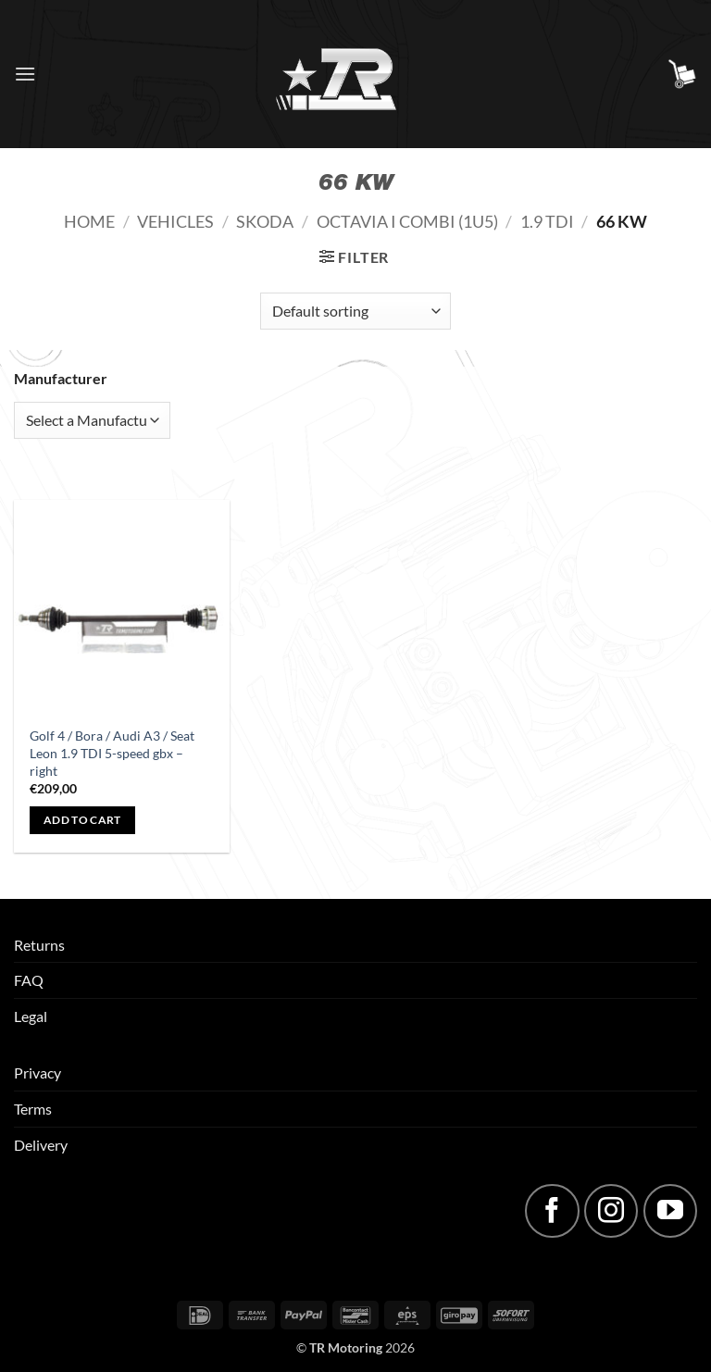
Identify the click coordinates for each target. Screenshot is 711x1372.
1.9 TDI (547, 221)
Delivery (41, 1145)
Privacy (37, 1072)
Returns (39, 945)
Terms (33, 1108)
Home (89, 221)
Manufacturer (60, 378)
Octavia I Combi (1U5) (407, 221)
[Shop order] (355, 311)
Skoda (264, 221)
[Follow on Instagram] (611, 1211)
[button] (25, 73)
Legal (30, 1016)
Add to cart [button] (82, 820)
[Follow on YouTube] (670, 1211)
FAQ (29, 980)
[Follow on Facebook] (552, 1211)
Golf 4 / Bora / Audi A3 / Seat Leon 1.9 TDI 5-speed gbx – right (112, 753)
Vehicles (175, 221)
